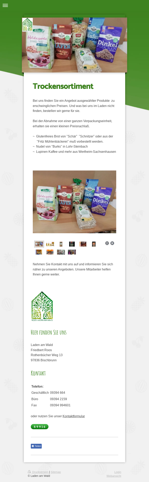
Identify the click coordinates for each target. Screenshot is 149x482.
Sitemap (56, 472)
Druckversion (38, 472)
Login (117, 472)
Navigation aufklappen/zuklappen (74, 5)
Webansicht (113, 475)
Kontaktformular (74, 416)
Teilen (36, 446)
